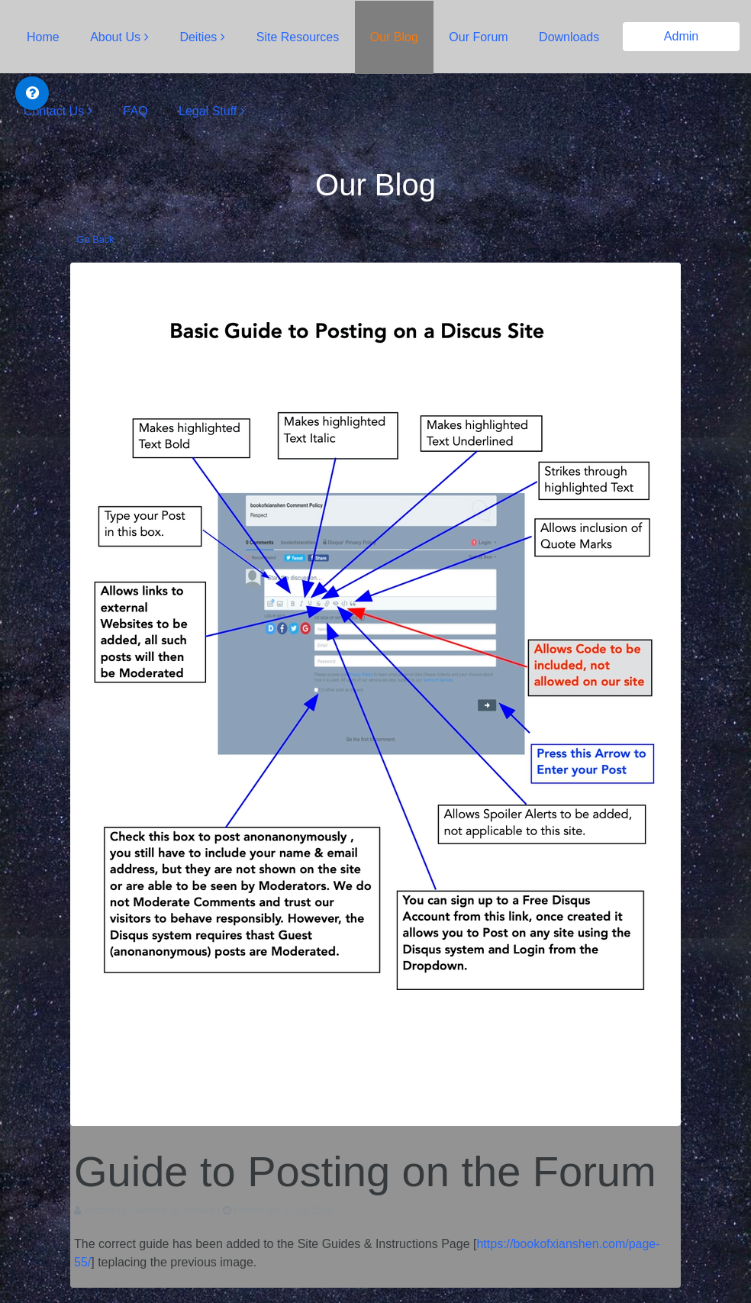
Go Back (95, 239)
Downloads (569, 37)
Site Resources (298, 37)
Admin (681, 36)
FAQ (136, 111)
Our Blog (394, 37)
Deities (198, 37)
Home (43, 37)
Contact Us (54, 111)
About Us (115, 37)
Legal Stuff (208, 111)
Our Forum (478, 37)
